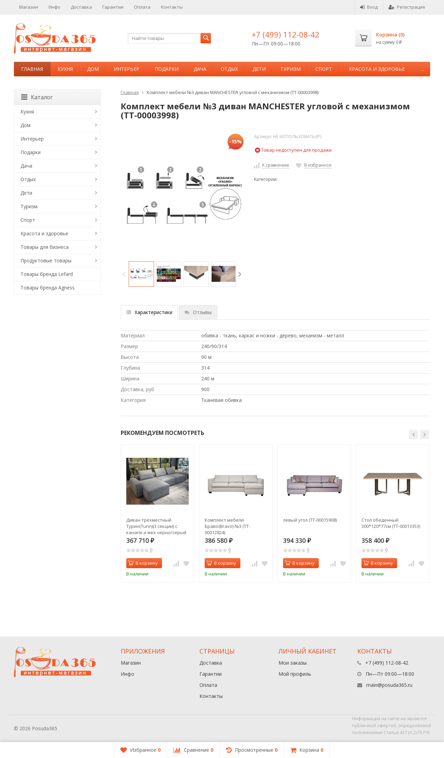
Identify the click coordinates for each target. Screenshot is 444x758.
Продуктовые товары (45, 260)
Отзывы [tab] (198, 312)
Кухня (65, 69)
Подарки (167, 69)
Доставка (81, 7)
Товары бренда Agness (47, 287)
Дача (200, 69)
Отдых (229, 69)
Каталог (37, 97)
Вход (369, 7)
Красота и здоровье (377, 69)
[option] (141, 274)
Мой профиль (295, 674)
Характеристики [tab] (149, 312)
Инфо (54, 7)
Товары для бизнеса (44, 247)
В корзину (143, 563)
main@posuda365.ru (389, 685)
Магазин (28, 7)
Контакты (172, 7)
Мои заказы (293, 662)
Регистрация (406, 7)
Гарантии (112, 7)
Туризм (290, 69)
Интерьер (126, 69)
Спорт (323, 69)
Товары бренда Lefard (46, 274)
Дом (93, 69)
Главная (32, 69)
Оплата (142, 7)
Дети (259, 69)
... (422, 69)
